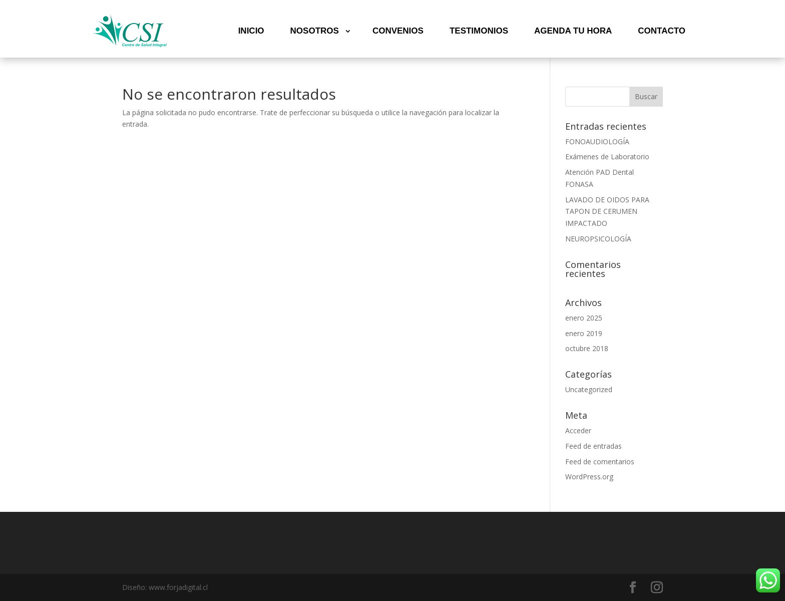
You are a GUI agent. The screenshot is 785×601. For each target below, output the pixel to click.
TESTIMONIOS (479, 31)
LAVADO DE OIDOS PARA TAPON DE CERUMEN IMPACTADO (607, 211)
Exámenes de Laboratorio (607, 156)
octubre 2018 (586, 348)
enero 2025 (583, 318)
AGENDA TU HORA (573, 31)
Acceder (578, 430)
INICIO (251, 31)
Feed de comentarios (599, 461)
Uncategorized (588, 389)
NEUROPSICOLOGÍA (598, 238)
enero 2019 (583, 333)
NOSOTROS (314, 31)
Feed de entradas (593, 446)
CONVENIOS (398, 31)
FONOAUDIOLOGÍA (597, 141)
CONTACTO (661, 31)
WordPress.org (589, 476)
